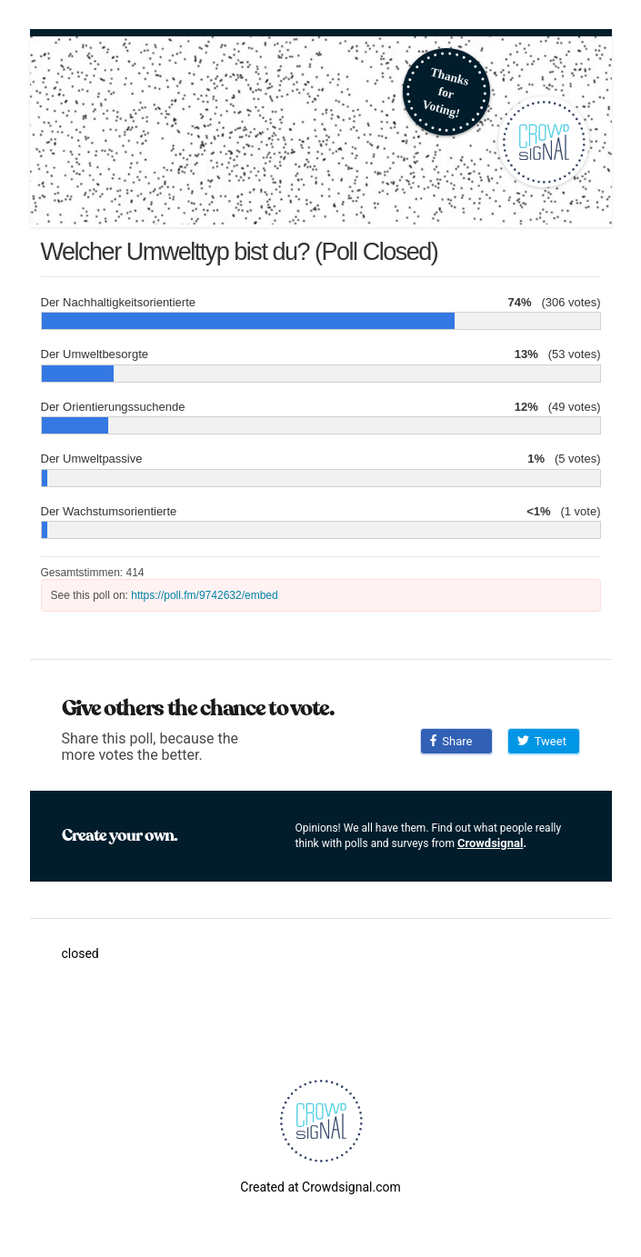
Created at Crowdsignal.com (320, 1187)
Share (451, 741)
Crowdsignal (490, 843)
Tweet (541, 741)
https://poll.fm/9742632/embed (204, 595)
